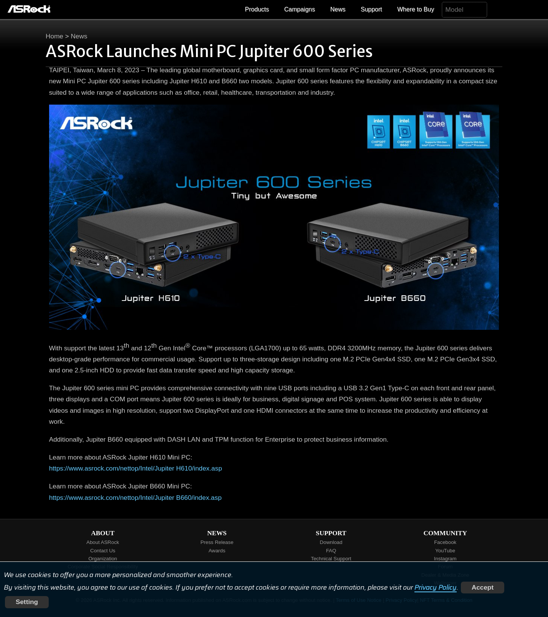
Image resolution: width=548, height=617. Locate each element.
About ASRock (102, 542)
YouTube (445, 550)
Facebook (445, 542)
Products (257, 9)
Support (371, 9)
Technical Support (331, 558)
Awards (217, 550)
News (338, 9)
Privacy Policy (435, 587)
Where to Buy (415, 9)
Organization (102, 558)
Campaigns (299, 9)
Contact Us (102, 550)
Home (54, 36)
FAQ (331, 550)
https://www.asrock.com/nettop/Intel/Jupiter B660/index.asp (135, 497)
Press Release (217, 542)
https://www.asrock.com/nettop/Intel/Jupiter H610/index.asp (135, 468)
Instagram (445, 558)
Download (331, 542)
